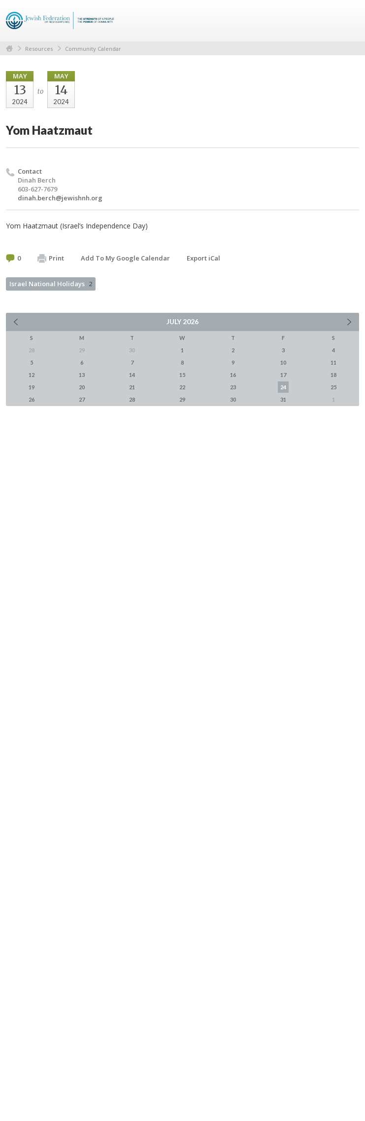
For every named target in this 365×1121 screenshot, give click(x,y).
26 (31, 399)
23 (233, 387)
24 (283, 387)
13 (82, 375)
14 (132, 375)
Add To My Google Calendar (125, 258)
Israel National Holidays (50, 283)
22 (182, 387)
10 (283, 362)
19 (31, 387)
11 (333, 362)
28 (132, 399)
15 (182, 375)
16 (233, 375)
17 (283, 375)
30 (233, 399)
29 (182, 399)
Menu (347, 21)
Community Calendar (93, 48)
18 (333, 375)
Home (9, 48)
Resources (39, 48)
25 (333, 387)
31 (283, 399)
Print (50, 258)
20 (82, 387)
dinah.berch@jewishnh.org (60, 197)
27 (82, 399)
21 (132, 387)
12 (31, 375)
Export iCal (203, 258)
